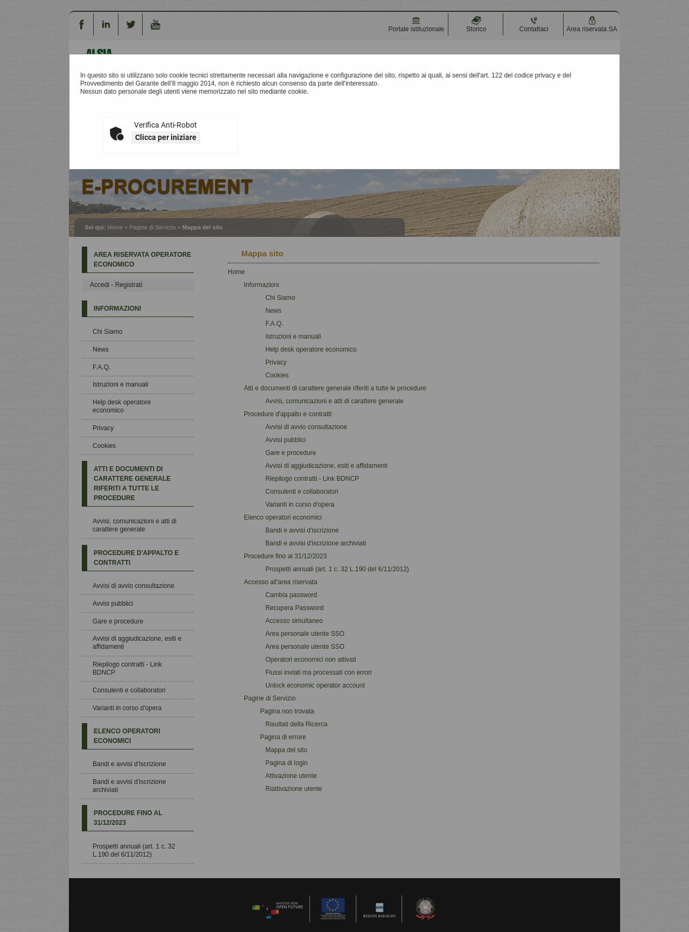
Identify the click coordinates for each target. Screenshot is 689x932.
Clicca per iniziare (165, 137)
